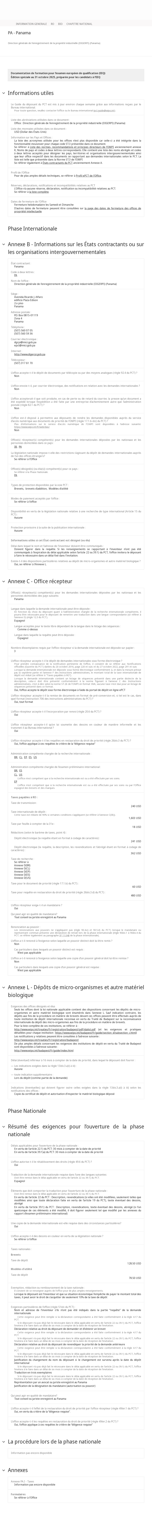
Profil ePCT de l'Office (88, 175)
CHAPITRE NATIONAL (79, 24)
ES (30, 757)
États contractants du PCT (58, 163)
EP (25, 757)
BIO (60, 24)
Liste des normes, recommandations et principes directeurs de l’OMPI (72, 147)
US (35, 757)
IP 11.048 (64, 935)
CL (20, 757)
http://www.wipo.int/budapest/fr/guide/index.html (43, 1050)
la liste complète (39, 192)
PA (15, 275)
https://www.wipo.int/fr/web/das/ (32, 426)
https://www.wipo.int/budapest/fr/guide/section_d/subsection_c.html (95, 1033)
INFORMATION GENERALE (31, 24)
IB (15, 447)
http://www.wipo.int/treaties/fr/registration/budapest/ (46, 1040)
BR (15, 757)
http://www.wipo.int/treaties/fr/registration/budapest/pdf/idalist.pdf (55, 1029)
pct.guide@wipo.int (104, 110)
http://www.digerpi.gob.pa (29, 354)
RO (52, 24)
